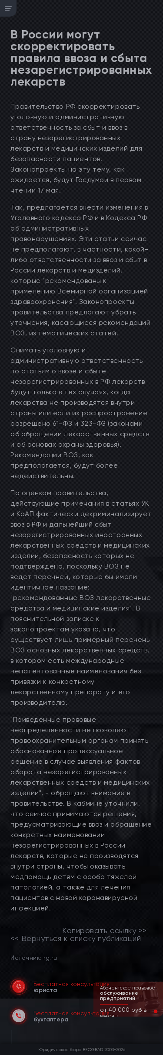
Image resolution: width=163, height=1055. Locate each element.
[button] (148, 1011)
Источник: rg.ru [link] (33, 957)
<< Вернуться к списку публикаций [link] (75, 938)
